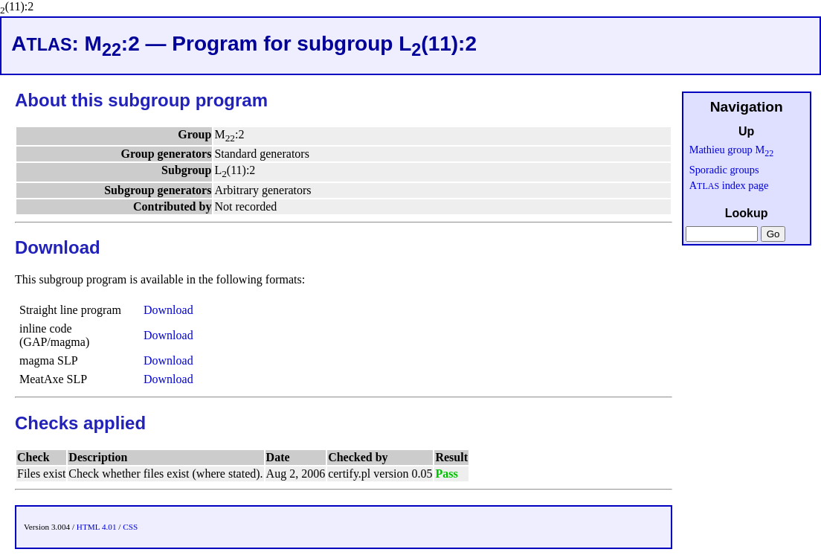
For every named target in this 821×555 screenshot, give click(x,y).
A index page (729, 185)
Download (168, 310)
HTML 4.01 (97, 526)
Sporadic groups (724, 170)
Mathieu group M (731, 149)
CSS (130, 526)
